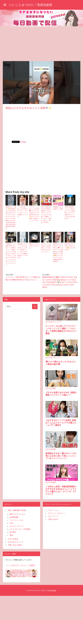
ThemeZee (52, 590)
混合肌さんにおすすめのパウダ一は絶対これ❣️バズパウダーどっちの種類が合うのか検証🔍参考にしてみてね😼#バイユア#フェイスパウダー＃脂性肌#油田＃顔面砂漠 (58, 252)
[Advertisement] (41, 42)
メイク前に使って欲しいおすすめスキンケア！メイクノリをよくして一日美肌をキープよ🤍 (22, 211)
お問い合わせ (53, 519)
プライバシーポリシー (56, 513)
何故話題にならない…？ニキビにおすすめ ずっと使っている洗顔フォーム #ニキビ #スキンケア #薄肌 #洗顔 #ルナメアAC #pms (22, 250)
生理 (11, 523)
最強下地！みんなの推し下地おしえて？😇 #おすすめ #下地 (70, 247)
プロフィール (53, 510)
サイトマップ (53, 516)
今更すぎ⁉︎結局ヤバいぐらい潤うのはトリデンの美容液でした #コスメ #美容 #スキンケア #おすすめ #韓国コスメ (70, 212)
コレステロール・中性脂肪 (20, 529)
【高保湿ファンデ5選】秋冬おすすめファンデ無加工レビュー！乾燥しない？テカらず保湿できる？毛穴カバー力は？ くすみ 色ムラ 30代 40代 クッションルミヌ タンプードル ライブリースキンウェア (10, 254)
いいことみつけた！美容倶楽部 (30, 5)
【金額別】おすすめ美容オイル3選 (58, 208)
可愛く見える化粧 (15, 545)
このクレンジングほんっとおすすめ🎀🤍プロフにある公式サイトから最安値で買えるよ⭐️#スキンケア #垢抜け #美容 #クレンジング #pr (34, 213)
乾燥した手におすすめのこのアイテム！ (34, 246)
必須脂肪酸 (14, 517)
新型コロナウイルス (17, 514)
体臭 (11, 535)
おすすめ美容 (13, 539)
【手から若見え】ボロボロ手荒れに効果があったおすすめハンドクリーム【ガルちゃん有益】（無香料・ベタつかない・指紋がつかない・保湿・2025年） (46, 214)
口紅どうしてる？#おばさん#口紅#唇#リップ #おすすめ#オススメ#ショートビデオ (46, 248)
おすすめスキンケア (15, 542)
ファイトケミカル (16, 520)
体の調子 (13, 532)
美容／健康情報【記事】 (17, 510)
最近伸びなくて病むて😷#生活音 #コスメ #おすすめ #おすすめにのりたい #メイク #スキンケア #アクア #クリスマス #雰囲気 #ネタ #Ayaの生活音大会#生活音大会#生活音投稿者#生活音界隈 (10, 217)
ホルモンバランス (16, 526)
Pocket (23, 141)
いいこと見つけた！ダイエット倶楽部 (20, 565)
